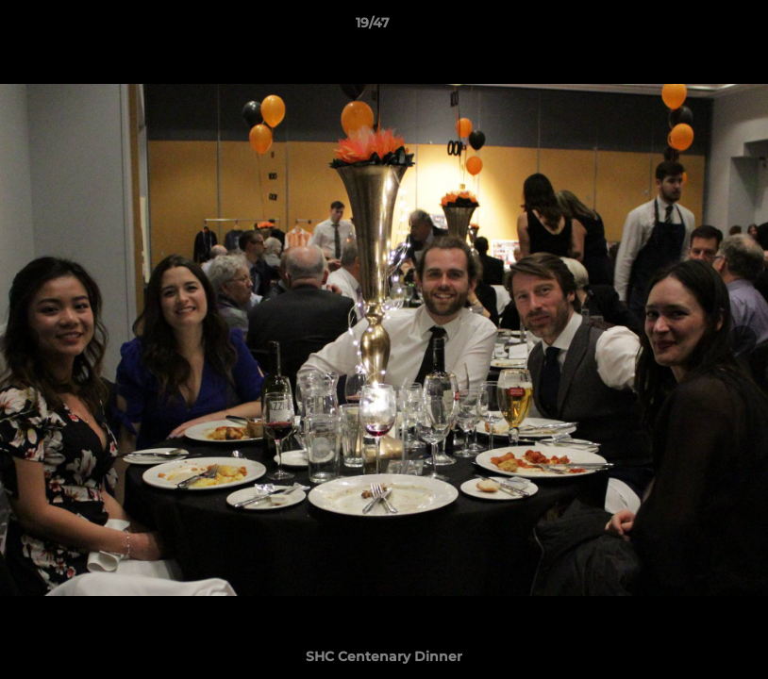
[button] (688, 27)
